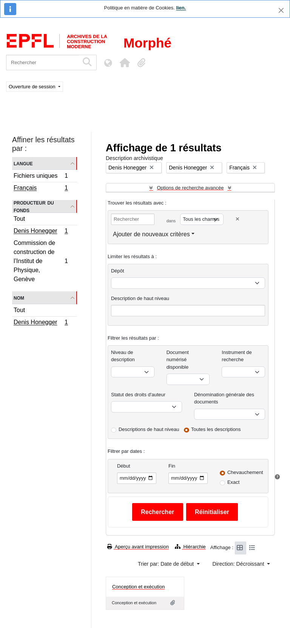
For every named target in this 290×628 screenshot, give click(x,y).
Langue (23, 163)
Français (40, 188)
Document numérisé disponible (178, 359)
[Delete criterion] (237, 219)
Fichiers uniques (40, 176)
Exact (233, 482)
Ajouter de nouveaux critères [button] (151, 234)
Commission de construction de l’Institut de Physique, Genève (40, 261)
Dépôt (117, 271)
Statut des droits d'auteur (138, 394)
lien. (181, 8)
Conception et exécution (138, 587)
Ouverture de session (33, 86)
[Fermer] (281, 10)
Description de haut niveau (140, 298)
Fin (171, 466)
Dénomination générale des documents (224, 398)
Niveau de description (123, 356)
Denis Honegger (40, 231)
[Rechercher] (42, 62)
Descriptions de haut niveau (149, 429)
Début (123, 466)
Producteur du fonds (34, 206)
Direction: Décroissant (239, 564)
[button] (124, 62)
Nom (19, 297)
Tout (19, 218)
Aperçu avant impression (138, 547)
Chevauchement (245, 472)
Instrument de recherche (237, 356)
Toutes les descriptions (216, 429)
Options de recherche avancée (190, 188)
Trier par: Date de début (166, 564)
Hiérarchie (190, 547)
